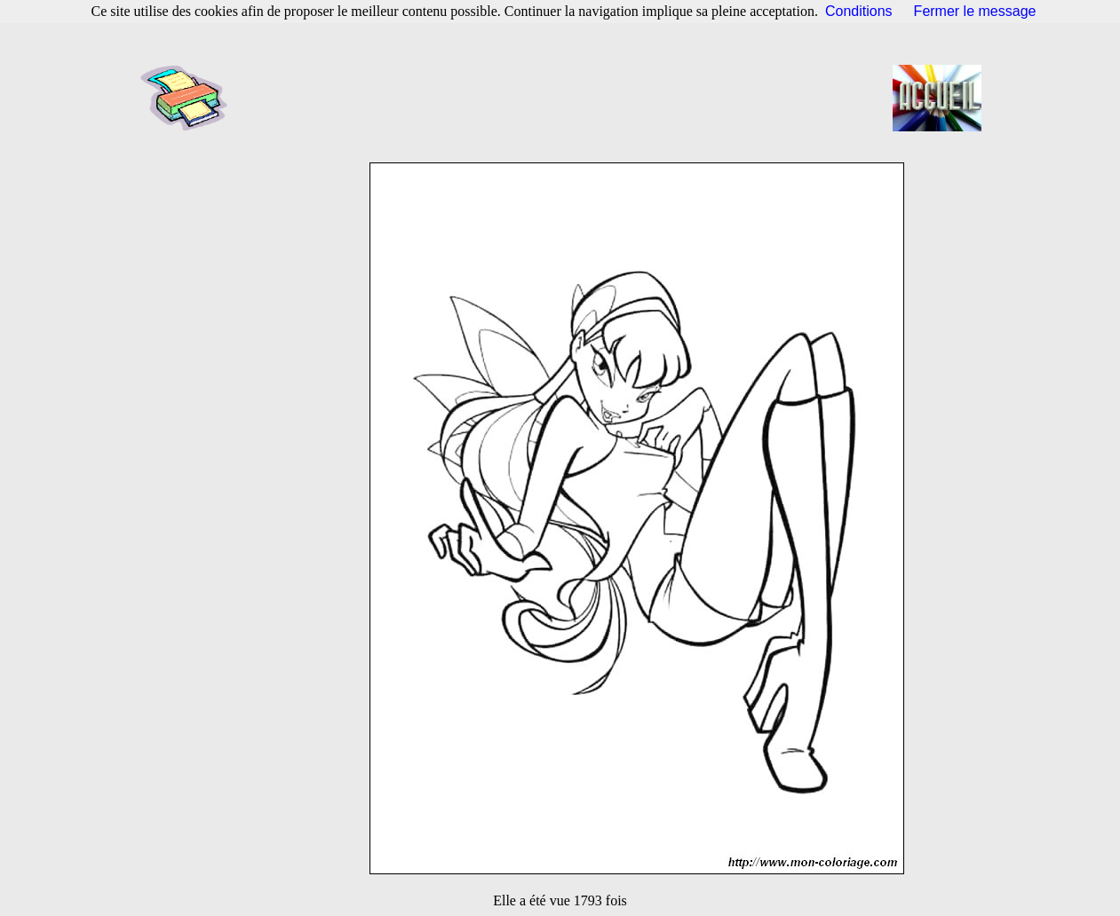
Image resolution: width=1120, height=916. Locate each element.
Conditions (859, 11)
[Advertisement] (565, 98)
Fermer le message (975, 11)
